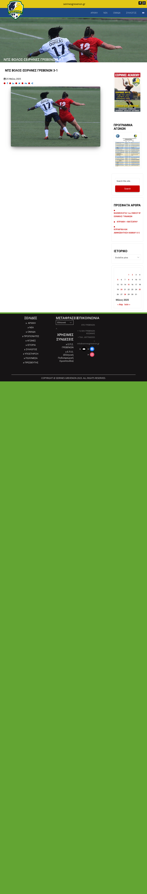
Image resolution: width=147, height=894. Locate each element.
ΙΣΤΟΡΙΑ (31, 344)
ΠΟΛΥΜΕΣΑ (31, 358)
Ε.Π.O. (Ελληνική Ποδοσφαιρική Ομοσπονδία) (66, 356)
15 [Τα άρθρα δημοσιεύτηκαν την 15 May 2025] (128, 285)
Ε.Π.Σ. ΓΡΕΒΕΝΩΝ (68, 346)
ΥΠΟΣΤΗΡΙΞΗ (31, 353)
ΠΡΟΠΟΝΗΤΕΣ (31, 336)
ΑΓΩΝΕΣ (31, 340)
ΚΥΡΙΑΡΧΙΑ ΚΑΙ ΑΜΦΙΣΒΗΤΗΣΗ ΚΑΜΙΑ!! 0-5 (127, 231)
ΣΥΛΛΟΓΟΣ (131, 12)
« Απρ (120, 304)
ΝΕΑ (105, 12)
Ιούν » (127, 304)
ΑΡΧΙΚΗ (94, 12)
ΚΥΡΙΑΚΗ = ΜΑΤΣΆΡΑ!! (127, 222)
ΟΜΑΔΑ (116, 12)
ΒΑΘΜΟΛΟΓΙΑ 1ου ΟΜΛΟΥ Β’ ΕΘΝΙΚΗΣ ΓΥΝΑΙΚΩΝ (127, 215)
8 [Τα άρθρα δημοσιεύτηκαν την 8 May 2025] (128, 280)
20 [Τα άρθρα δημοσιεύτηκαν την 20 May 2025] (121, 289)
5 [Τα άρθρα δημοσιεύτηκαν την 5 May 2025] (117, 280)
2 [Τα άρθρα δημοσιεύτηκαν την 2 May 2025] (132, 275)
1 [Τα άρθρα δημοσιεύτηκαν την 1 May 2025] (128, 275)
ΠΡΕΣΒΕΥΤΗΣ (31, 362)
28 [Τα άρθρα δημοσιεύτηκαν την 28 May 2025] (125, 294)
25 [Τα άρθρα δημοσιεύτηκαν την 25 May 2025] (140, 289)
